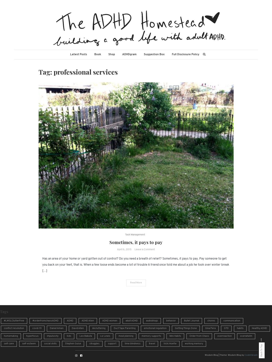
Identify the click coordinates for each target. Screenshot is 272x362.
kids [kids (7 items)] (69, 336)
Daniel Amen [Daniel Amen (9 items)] (57, 328)
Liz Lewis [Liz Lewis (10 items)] (105, 336)
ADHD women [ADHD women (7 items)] (109, 320)
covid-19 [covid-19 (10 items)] (37, 328)
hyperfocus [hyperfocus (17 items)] (32, 336)
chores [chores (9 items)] (211, 320)
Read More (136, 282)
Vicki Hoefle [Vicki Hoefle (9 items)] (170, 343)
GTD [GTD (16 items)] (226, 328)
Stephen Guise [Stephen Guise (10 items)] (73, 343)
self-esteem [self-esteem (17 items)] (29, 343)
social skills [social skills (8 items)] (50, 343)
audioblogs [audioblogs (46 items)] (152, 320)
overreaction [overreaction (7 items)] (224, 336)
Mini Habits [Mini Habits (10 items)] (175, 336)
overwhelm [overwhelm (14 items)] (246, 336)
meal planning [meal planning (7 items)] (126, 336)
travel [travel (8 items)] (152, 343)
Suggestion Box (154, 54)
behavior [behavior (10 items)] (171, 320)
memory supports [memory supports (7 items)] (151, 336)
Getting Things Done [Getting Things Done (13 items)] (186, 328)
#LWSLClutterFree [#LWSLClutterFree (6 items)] (14, 320)
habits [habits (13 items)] (240, 328)
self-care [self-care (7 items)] (9, 343)
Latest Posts (78, 54)
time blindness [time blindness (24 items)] (133, 343)
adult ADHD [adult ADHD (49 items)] (132, 320)
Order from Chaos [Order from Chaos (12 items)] (199, 336)
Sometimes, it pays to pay (136, 242)
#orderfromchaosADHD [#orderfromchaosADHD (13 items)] (45, 320)
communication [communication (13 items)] (231, 320)
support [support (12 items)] (112, 343)
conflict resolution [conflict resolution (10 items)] (14, 328)
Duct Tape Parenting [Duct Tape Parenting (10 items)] (125, 328)
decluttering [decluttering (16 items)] (98, 328)
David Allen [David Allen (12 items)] (78, 328)
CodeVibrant (251, 355)
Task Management (135, 234)
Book (97, 54)
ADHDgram (129, 54)
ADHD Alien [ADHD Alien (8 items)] (88, 320)
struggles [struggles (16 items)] (94, 343)
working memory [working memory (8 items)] (194, 343)
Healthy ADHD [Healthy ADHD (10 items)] (259, 328)
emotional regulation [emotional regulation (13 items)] (155, 328)
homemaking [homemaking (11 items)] (11, 336)
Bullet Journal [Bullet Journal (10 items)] (191, 320)
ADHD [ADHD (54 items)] (70, 320)
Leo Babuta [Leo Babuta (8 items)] (86, 336)
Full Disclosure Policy (185, 54)
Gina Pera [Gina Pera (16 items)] (210, 328)
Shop (111, 54)
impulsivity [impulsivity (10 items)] (53, 336)
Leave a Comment (144, 249)
